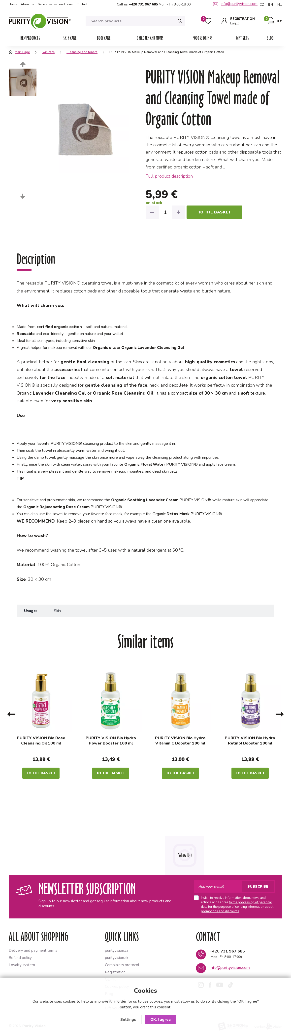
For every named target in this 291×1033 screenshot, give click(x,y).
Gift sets (242, 38)
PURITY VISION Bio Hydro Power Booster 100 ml (111, 741)
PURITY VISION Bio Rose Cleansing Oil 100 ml (41, 741)
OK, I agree (160, 1019)
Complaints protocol (122, 964)
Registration (115, 972)
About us (27, 4)
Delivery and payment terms (33, 950)
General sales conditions (55, 4)
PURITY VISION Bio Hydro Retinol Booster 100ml (250, 741)
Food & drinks (203, 38)
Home (13, 4)
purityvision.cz (116, 950)
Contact (81, 4)
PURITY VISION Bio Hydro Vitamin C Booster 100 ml (180, 741)
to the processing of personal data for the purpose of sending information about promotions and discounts (237, 906)
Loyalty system (22, 964)
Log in (234, 23)
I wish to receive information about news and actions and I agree (237, 904)
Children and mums (150, 38)
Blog (270, 38)
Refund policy (20, 957)
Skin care (69, 38)
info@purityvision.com (235, 3)
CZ (261, 4)
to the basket (214, 212)
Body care (103, 38)
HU (279, 4)
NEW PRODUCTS (30, 38)
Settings (128, 1019)
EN (270, 4)
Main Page (19, 52)
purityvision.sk (116, 957)
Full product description (169, 176)
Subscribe (257, 886)
